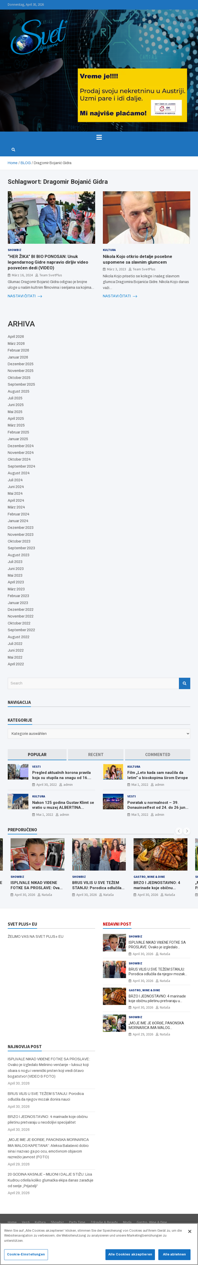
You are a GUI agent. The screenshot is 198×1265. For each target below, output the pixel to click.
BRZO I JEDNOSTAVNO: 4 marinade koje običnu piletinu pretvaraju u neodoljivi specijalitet (157, 891)
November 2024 (21, 453)
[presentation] (179, 831)
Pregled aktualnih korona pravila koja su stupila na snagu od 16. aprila (61, 777)
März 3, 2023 (116, 269)
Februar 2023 (18, 596)
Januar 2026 (18, 357)
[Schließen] (189, 1233)
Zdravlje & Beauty (104, 1222)
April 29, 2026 (143, 1034)
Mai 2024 (15, 494)
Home (12, 1222)
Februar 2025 (18, 432)
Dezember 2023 (21, 528)
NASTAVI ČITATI (25, 296)
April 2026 (16, 337)
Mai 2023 (15, 575)
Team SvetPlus (50, 275)
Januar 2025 (18, 439)
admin (68, 784)
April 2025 (16, 419)
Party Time (77, 1222)
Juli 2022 (15, 644)
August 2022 (18, 637)
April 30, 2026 (25, 895)
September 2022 (21, 630)
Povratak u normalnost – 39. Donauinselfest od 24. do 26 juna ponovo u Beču (157, 807)
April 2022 (16, 664)
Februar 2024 (18, 514)
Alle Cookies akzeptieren (130, 1256)
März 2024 (16, 507)
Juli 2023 (15, 562)
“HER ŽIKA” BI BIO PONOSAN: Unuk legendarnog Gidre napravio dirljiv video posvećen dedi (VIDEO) (48, 262)
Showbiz (14, 250)
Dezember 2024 (21, 446)
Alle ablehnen (174, 1256)
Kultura (109, 250)
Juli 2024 (15, 480)
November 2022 (21, 616)
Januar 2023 (18, 603)
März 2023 (16, 589)
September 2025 (21, 384)
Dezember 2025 (21, 364)
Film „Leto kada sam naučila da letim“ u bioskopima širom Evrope (157, 775)
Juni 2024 (16, 487)
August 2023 (18, 555)
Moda (127, 1222)
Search (184, 683)
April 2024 (16, 500)
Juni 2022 (16, 650)
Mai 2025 (15, 412)
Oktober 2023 (19, 541)
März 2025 (16, 425)
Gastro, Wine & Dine (149, 877)
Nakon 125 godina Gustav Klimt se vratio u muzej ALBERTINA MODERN (63, 807)
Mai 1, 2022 (139, 784)
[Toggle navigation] (99, 137)
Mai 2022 (15, 657)
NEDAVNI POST (117, 924)
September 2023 (21, 548)
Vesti (36, 766)
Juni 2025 (16, 405)
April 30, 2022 (46, 784)
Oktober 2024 (19, 459)
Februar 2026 (18, 350)
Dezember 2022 (21, 610)
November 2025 (21, 371)
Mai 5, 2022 (139, 814)
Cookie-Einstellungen (26, 1256)
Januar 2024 (18, 521)
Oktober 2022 (19, 623)
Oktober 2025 (19, 378)
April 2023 (16, 582)
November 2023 (21, 535)
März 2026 (16, 344)
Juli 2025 (15, 398)
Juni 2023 (16, 569)
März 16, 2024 (22, 275)
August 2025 (18, 391)
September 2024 (21, 466)
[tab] (37, 754)
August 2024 (19, 473)
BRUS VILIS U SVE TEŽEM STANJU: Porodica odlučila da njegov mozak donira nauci (96, 891)
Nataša (47, 895)
